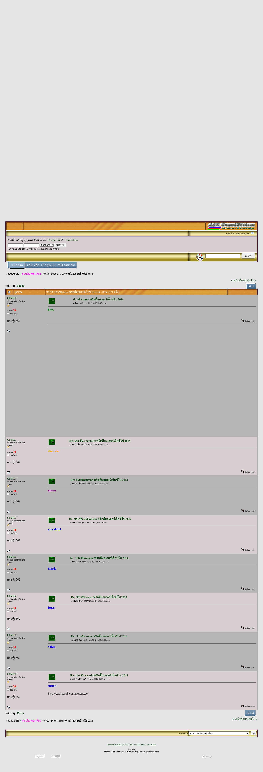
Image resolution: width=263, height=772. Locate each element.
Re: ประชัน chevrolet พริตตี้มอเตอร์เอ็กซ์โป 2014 (99, 440)
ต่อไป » (251, 280)
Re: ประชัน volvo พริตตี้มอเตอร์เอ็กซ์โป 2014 (99, 636)
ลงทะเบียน (72, 240)
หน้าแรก (17, 265)
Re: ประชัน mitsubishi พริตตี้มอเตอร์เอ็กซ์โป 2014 (100, 519)
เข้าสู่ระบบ (54, 240)
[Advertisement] (131, 57)
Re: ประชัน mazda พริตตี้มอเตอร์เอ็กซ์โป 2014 (99, 558)
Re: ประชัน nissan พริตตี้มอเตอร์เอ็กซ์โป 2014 (99, 479)
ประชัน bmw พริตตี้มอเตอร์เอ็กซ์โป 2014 (72, 274)
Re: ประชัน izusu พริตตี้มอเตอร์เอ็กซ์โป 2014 (99, 597)
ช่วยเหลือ (32, 265)
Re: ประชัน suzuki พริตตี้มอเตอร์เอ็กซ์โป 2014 (99, 675)
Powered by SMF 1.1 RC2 (117, 745)
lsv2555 (131, 749)
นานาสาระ (13, 274)
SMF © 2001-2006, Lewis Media (143, 745)
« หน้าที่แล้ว (238, 280)
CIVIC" (12, 298)
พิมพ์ (251, 286)
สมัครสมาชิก (66, 265)
